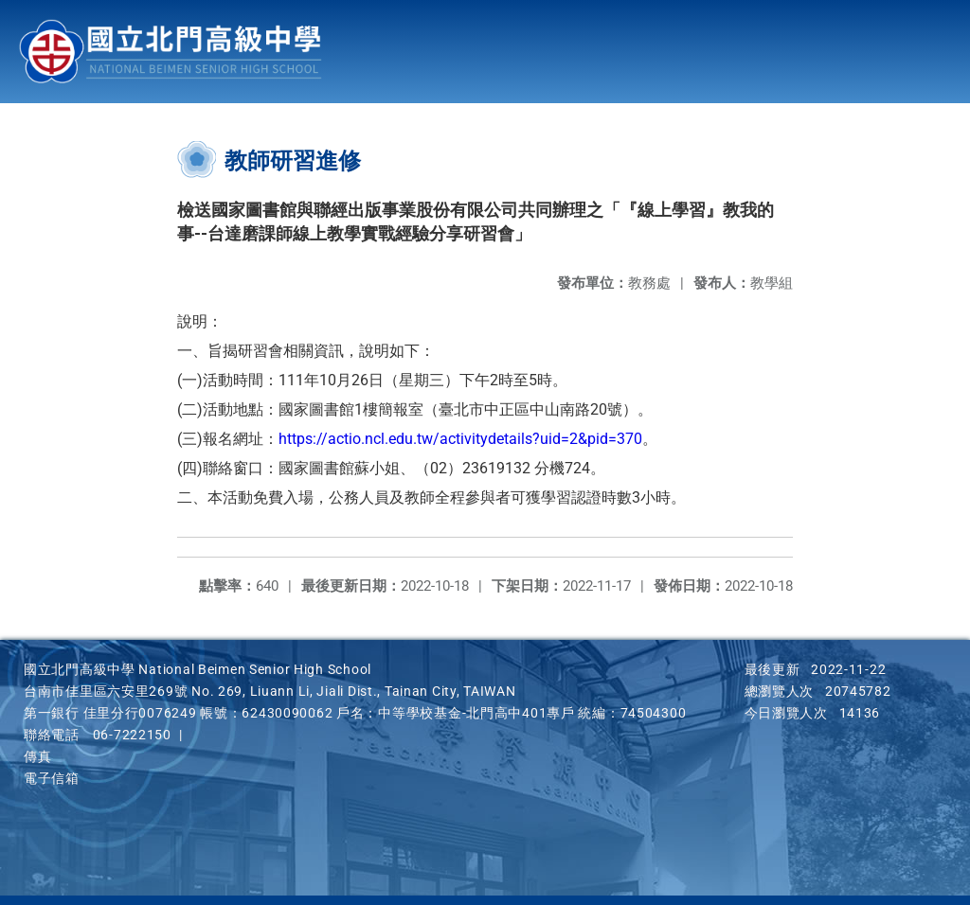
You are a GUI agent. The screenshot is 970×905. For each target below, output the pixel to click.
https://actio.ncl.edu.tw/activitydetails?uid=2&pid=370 (460, 439)
